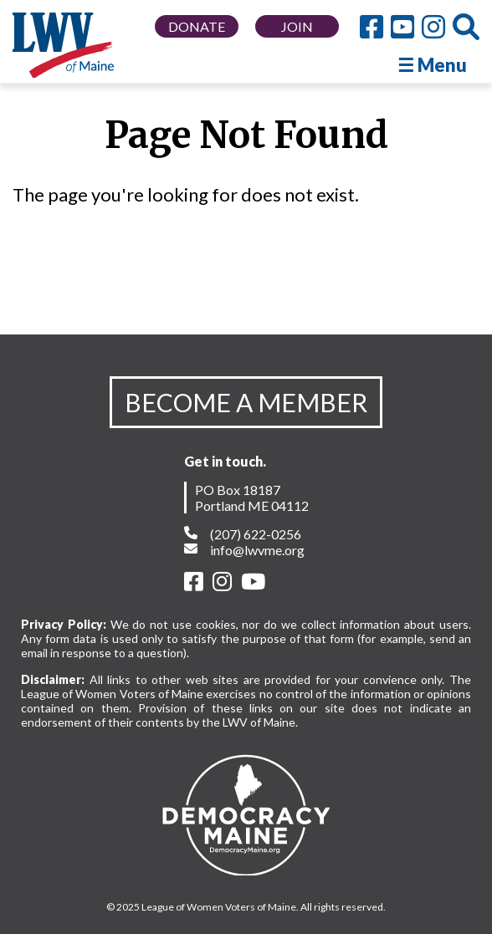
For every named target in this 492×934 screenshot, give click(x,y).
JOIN (297, 26)
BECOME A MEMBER (246, 402)
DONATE (196, 26)
